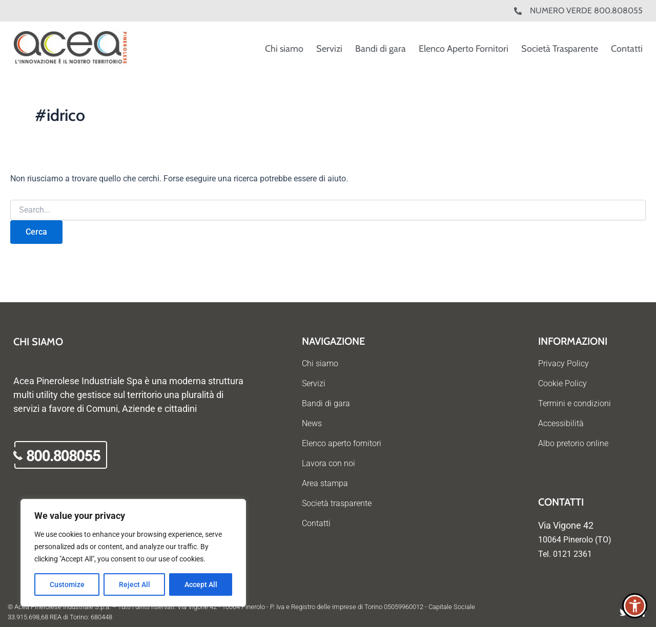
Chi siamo (284, 48)
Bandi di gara (380, 48)
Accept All (200, 584)
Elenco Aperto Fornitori (463, 48)
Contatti (627, 48)
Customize (67, 584)
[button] (635, 606)
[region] (133, 553)
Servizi (329, 48)
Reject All (134, 584)
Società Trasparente (559, 48)
